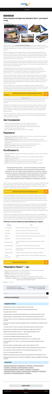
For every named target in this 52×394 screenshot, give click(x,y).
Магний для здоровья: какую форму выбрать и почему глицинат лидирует (18, 345)
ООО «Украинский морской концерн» (18, 373)
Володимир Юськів (42, 371)
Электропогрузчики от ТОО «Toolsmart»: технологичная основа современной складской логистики (23, 341)
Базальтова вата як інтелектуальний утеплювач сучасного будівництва (18, 309)
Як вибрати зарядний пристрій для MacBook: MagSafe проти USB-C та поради (19, 338)
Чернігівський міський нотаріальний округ (11, 369)
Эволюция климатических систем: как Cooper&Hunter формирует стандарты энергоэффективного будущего (25, 357)
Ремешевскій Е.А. (28, 369)
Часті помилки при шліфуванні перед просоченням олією (15, 336)
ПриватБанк (31, 367)
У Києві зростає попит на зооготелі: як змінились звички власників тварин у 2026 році (20, 326)
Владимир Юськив (7, 373)
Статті (5, 15)
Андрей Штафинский (22, 365)
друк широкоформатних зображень (22, 45)
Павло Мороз (22, 369)
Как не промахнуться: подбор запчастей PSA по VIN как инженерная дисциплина (20, 350)
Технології (10, 15)
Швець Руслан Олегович (26, 371)
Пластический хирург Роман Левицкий (11, 365)
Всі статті (26, 389)
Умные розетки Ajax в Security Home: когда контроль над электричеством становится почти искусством (24, 319)
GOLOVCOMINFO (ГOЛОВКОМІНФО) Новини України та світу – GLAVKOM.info (27, 391)
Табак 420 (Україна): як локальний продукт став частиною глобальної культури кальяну (21, 316)
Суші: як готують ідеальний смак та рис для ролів (13, 334)
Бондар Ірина (19, 371)
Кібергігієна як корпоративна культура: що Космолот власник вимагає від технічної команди (22, 354)
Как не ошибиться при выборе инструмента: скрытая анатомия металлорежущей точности (22, 347)
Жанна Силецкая (28, 373)
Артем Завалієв (7, 367)
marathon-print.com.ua (25, 97)
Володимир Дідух (35, 371)
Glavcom (6, 282)
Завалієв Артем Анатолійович (38, 365)
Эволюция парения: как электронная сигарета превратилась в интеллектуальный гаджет (21, 314)
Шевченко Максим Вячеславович (10, 371)
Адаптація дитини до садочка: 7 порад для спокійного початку (16, 307)
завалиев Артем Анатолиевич (22, 367)
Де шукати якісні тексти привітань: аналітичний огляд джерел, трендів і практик (19, 329)
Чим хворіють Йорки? (7, 311)
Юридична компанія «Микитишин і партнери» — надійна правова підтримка (19, 331)
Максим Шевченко (36, 369)
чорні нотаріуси (29, 365)
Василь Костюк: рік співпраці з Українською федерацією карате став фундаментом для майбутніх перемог (25, 323)
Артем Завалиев (13, 367)
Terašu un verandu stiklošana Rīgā (10, 352)
